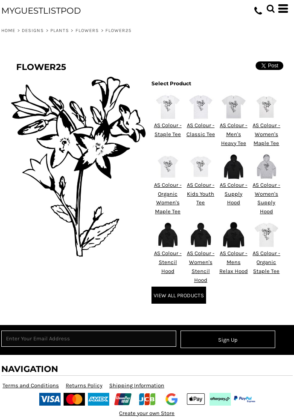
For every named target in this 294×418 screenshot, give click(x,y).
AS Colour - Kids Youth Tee (201, 194)
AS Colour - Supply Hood (233, 194)
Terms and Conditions (31, 385)
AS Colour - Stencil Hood (168, 262)
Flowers (87, 30)
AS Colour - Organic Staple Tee (266, 262)
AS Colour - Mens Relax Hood (233, 262)
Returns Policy (84, 385)
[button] (270, 8)
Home (8, 30)
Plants (60, 30)
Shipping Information (136, 385)
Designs (33, 30)
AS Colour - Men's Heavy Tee (233, 134)
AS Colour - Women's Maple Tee (266, 134)
